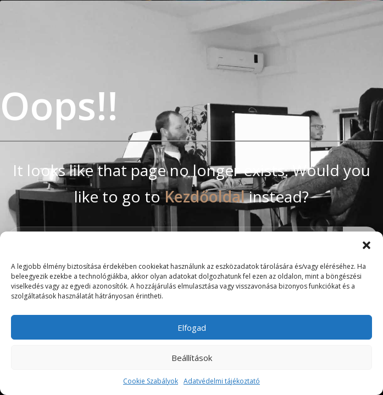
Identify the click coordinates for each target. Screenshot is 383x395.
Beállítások (191, 357)
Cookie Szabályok (150, 381)
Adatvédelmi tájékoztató (222, 381)
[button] (366, 245)
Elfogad (191, 327)
